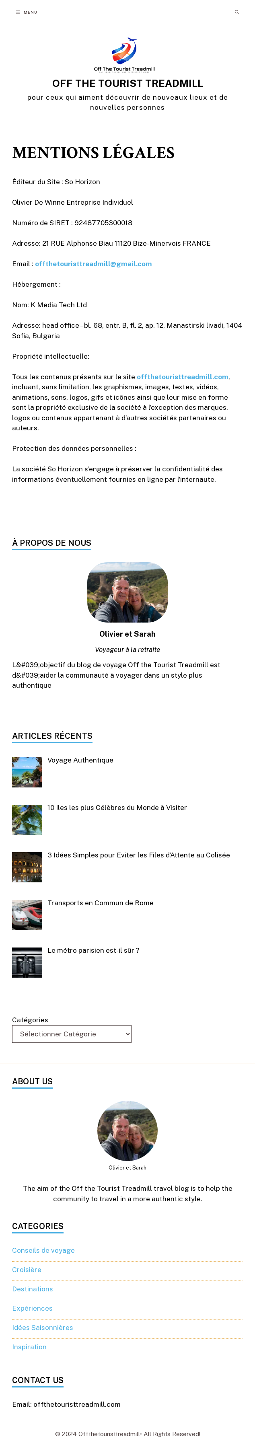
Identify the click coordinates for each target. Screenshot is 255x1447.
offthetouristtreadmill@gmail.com (93, 264)
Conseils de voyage (43, 1250)
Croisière (26, 1270)
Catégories (30, 1020)
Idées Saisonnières (42, 1328)
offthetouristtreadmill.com (182, 377)
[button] (237, 12)
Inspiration (29, 1347)
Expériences (32, 1308)
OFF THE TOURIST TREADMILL (127, 83)
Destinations (32, 1289)
